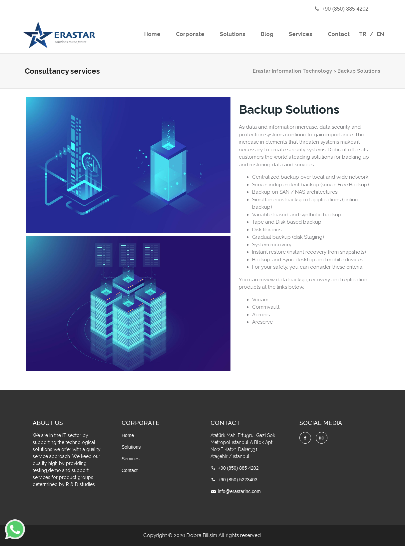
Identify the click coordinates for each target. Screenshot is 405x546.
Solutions (232, 34)
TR (362, 34)
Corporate (190, 34)
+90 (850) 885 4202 (340, 9)
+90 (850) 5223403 (237, 479)
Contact (339, 34)
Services (300, 34)
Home (152, 34)
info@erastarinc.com (239, 491)
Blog (267, 34)
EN (380, 34)
